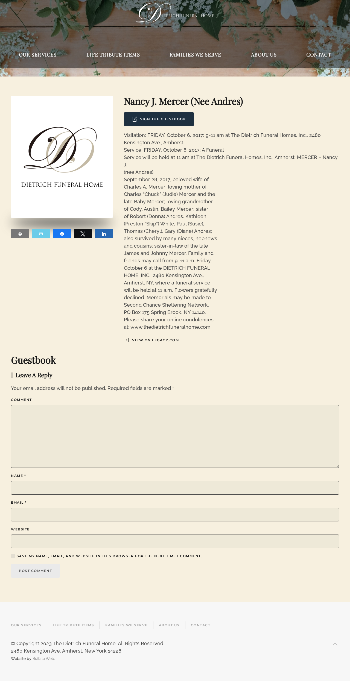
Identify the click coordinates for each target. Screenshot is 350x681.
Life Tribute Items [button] (113, 54)
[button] (335, 644)
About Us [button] (264, 54)
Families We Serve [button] (195, 54)
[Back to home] (175, 13)
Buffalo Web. (44, 658)
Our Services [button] (38, 54)
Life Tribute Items (73, 625)
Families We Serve (126, 625)
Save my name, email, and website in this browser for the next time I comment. (106, 556)
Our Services (26, 625)
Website (20, 529)
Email (19, 502)
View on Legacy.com (151, 340)
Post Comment (35, 571)
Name (18, 476)
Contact (201, 625)
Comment (21, 400)
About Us (169, 625)
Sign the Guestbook (159, 119)
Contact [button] (318, 54)
